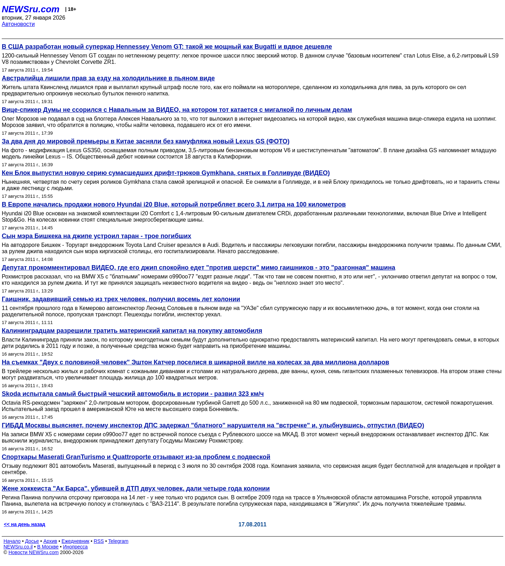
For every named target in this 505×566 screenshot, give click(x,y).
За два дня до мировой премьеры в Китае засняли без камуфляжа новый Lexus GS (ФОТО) (146, 141)
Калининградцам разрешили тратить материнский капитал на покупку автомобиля (132, 330)
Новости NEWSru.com (33, 552)
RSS (99, 541)
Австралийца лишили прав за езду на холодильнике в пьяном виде (108, 78)
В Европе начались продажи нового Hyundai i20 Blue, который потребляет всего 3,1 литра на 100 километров (174, 204)
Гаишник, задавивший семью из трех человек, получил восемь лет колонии (121, 299)
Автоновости (18, 24)
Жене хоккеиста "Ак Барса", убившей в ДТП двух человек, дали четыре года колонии (136, 488)
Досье (32, 541)
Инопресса (75, 547)
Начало (12, 541)
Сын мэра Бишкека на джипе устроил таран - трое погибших (96, 236)
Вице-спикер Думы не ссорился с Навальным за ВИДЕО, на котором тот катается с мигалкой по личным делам (177, 109)
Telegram (118, 541)
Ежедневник (75, 541)
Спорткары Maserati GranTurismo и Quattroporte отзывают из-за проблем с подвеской (136, 456)
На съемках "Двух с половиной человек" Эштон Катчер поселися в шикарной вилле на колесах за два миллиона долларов (195, 362)
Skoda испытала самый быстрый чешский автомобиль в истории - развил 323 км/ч (133, 393)
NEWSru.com (31, 9)
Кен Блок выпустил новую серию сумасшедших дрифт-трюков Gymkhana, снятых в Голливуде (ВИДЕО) (166, 172)
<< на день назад (24, 524)
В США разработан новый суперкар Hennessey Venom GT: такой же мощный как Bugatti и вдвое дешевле (167, 46)
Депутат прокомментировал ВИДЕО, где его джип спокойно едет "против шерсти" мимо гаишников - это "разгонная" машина (198, 267)
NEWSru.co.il (18, 547)
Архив (50, 541)
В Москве (48, 547)
